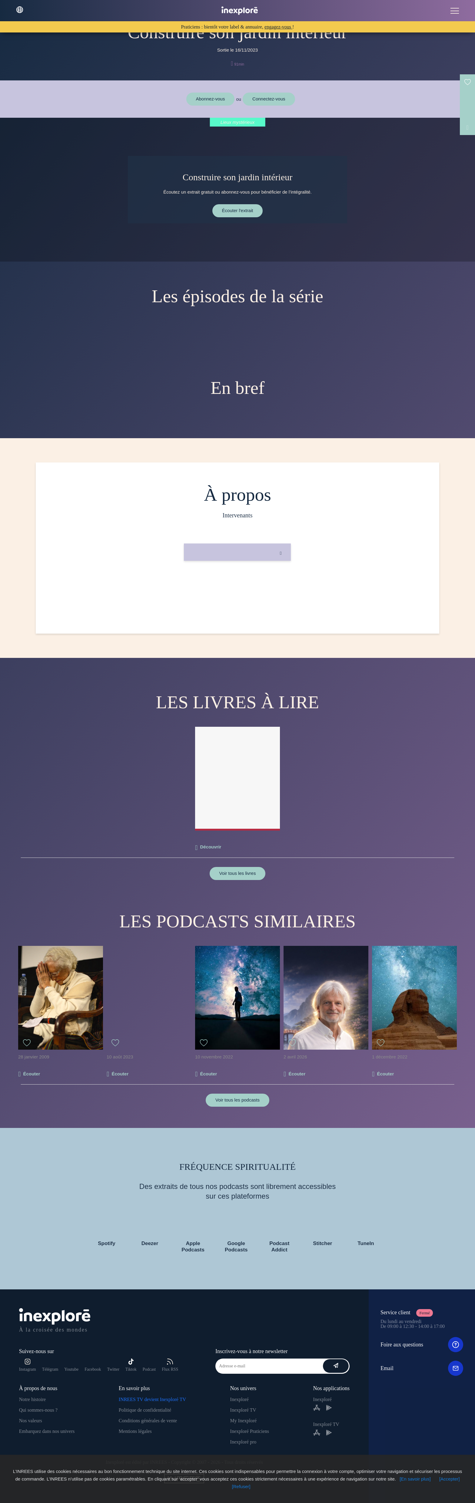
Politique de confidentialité (145, 1410)
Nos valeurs (30, 1420)
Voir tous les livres (237, 873)
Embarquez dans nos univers (47, 1431)
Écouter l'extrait (237, 210)
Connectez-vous (268, 98)
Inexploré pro (243, 1441)
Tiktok (131, 1365)
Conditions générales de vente (148, 1420)
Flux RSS (170, 1365)
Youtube (71, 1369)
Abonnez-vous (210, 98)
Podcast (149, 1369)
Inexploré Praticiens (249, 1431)
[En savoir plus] (415, 1478)
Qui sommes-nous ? (38, 1410)
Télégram (50, 1369)
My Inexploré (243, 1420)
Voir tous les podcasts (237, 1099)
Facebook (93, 1369)
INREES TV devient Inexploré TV (152, 1399)
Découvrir (210, 846)
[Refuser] (241, 1486)
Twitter (113, 1369)
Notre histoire (32, 1399)
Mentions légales (135, 1431)
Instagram (27, 1365)
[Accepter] (449, 1478)
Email (421, 1368)
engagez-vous (278, 26)
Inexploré (239, 1399)
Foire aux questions (421, 1344)
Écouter (31, 1073)
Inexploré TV (243, 1410)
